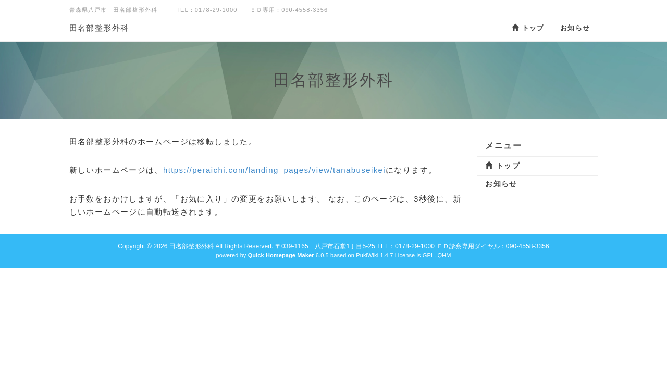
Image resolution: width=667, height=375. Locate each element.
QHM (444, 255)
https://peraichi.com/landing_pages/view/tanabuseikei (274, 170)
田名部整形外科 (99, 27)
